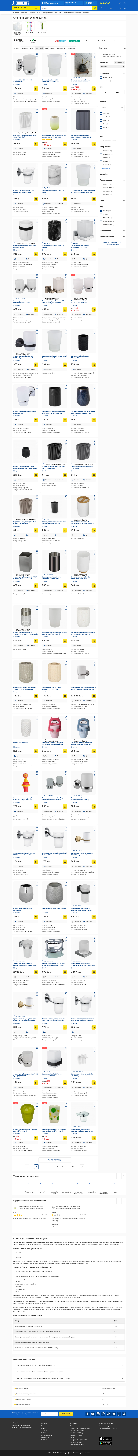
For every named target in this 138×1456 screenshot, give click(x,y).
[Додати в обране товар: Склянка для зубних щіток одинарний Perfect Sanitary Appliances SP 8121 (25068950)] (94, 772)
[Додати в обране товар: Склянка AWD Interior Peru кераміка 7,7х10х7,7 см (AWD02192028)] (37, 661)
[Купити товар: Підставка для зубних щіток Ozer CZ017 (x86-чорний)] (65, 475)
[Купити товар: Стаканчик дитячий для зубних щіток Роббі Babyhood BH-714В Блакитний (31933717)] (94, 751)
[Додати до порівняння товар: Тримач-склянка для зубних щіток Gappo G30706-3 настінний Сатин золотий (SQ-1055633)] (37, 996)
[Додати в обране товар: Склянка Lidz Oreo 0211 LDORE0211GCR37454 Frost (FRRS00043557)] (65, 54)
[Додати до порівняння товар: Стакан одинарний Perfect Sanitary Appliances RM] (37, 388)
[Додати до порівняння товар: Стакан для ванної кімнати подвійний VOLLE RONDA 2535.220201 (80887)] (37, 278)
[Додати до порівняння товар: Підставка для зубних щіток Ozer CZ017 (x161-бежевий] (37, 499)
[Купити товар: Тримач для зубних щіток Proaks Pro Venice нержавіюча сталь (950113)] (94, 696)
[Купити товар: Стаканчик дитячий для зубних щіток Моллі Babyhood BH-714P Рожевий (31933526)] (65, 751)
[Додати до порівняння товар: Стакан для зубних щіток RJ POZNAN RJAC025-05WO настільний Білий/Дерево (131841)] (94, 554)
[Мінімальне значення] (106, 92)
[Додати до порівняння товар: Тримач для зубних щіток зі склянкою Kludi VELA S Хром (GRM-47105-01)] (37, 941)
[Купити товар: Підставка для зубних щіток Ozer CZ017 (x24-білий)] (36, 144)
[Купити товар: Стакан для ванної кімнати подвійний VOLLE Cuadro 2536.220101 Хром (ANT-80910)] (94, 254)
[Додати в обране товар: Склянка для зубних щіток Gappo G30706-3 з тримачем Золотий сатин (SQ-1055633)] (94, 827)
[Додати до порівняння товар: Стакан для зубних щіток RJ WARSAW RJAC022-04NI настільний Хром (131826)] (37, 609)
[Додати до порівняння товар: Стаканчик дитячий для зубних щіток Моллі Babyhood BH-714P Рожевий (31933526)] (65, 720)
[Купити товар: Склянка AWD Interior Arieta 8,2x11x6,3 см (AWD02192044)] (94, 144)
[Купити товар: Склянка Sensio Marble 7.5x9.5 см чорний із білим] (36, 254)
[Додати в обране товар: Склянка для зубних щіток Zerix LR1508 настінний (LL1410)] (37, 827)
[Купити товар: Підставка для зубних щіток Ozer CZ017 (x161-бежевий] (36, 530)
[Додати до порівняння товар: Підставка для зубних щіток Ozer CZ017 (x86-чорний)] (65, 444)
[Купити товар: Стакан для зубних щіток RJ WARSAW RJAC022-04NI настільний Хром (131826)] (36, 641)
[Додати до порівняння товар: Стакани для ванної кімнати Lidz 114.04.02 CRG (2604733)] (94, 278)
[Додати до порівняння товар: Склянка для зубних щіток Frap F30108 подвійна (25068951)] (65, 775)
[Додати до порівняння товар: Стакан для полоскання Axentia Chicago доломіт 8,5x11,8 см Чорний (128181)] (37, 444)
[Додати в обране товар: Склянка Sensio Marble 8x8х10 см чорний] (65, 220)
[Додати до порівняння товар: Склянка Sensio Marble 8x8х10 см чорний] (65, 223)
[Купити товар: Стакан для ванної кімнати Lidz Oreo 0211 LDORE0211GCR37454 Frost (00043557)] (94, 199)
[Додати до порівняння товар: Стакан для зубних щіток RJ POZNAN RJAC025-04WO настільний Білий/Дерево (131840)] (94, 499)
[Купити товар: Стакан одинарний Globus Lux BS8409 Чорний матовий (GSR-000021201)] (36, 365)
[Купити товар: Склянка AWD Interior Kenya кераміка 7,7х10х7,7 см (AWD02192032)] (65, 696)
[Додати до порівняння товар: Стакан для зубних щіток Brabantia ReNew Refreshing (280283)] (65, 499)
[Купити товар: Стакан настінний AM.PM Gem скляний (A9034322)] (65, 1082)
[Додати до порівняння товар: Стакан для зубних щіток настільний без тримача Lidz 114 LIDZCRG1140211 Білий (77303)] (65, 333)
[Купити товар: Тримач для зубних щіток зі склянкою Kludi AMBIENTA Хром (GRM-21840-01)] (94, 1138)
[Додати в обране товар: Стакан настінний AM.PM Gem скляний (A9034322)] (65, 1048)
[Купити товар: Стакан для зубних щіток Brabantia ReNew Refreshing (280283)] (65, 530)
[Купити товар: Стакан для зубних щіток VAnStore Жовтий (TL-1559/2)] (36, 1138)
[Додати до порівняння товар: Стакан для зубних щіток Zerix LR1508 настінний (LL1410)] (37, 167)
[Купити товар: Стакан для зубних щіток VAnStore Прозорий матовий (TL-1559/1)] (65, 1138)
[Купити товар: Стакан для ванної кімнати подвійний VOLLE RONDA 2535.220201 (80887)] (36, 309)
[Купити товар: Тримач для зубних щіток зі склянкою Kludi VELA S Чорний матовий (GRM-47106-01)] (94, 917)
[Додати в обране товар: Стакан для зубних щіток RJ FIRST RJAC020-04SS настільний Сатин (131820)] (37, 551)
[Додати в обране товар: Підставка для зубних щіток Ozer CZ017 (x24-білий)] (37, 109)
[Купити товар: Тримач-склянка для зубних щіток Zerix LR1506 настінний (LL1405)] (65, 1027)
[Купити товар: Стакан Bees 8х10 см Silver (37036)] (65, 917)
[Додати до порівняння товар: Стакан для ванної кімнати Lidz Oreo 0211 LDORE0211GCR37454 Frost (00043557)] (94, 167)
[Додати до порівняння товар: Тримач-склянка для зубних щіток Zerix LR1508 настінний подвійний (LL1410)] (94, 996)
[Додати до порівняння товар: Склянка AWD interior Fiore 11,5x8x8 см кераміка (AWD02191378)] (65, 112)
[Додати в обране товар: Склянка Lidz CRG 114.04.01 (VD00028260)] (37, 54)
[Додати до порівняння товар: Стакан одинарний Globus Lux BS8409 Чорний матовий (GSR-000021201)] (37, 333)
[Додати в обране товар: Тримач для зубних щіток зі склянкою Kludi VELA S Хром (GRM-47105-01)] (37, 938)
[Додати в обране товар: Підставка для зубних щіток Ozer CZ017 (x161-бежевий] (37, 496)
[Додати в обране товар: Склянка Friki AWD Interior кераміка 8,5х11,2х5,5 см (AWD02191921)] (94, 385)
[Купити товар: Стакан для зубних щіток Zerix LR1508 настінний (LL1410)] (36, 199)
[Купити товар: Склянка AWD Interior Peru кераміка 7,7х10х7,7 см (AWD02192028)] (36, 696)
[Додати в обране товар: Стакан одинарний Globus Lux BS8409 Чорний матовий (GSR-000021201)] (37, 330)
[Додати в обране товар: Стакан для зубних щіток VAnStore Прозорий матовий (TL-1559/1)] (65, 1103)
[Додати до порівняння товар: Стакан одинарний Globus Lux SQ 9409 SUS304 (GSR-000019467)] (65, 278)
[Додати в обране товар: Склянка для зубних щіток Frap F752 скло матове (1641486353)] (65, 606)
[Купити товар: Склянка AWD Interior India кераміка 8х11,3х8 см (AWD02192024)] (94, 641)
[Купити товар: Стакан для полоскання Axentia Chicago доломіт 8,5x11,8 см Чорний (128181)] (36, 475)
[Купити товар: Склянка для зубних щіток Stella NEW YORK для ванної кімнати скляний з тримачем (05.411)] (94, 1082)
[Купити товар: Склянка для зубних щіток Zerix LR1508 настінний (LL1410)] (36, 862)
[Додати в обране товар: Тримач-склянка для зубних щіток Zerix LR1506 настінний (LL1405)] (65, 993)
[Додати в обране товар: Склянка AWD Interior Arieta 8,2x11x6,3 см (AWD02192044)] (94, 109)
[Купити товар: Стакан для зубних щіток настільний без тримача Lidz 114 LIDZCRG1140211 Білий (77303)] (65, 365)
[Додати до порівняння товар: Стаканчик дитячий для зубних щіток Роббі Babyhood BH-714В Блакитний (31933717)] (94, 720)
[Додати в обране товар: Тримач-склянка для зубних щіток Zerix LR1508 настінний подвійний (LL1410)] (94, 993)
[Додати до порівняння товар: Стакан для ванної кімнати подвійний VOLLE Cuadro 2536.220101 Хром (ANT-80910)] (94, 223)
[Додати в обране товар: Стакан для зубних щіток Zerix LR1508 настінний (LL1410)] (37, 164)
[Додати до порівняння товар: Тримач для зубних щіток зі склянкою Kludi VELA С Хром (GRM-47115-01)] (94, 941)
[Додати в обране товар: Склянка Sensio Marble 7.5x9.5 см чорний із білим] (37, 220)
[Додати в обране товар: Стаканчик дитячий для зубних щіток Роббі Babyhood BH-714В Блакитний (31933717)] (94, 717)
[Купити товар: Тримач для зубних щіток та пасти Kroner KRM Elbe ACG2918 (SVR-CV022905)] (65, 972)
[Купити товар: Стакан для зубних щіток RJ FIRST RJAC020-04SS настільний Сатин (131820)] (36, 585)
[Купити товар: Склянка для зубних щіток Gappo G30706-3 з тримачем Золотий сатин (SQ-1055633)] (94, 862)
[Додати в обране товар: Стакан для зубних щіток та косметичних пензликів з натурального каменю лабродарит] (94, 54)
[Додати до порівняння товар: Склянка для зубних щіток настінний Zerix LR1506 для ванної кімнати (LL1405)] (65, 830)
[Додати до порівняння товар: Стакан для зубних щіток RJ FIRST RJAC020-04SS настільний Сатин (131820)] (37, 554)
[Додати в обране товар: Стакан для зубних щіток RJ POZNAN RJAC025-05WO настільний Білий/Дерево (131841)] (94, 551)
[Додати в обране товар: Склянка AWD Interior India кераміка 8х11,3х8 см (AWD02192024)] (94, 606)
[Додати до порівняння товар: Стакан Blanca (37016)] (37, 720)
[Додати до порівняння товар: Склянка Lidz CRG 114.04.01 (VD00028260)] (37, 57)
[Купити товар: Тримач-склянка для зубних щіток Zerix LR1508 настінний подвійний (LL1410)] (94, 1027)
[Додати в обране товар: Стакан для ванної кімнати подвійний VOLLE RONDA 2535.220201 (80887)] (37, 275)
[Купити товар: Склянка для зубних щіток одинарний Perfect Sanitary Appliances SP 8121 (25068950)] (94, 806)
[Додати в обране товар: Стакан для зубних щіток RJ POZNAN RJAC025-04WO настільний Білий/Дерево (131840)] (94, 496)
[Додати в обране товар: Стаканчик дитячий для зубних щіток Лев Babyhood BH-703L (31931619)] (37, 772)
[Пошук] (94, 8)
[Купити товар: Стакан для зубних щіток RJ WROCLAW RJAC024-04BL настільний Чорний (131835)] (65, 585)
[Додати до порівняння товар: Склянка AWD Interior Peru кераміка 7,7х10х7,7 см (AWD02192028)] (37, 664)
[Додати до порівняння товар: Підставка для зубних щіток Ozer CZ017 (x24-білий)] (37, 112)
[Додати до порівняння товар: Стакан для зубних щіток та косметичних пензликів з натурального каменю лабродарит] (94, 57)
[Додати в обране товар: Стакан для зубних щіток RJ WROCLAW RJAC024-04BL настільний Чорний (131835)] (65, 551)
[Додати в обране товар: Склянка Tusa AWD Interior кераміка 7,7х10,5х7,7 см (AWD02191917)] (65, 385)
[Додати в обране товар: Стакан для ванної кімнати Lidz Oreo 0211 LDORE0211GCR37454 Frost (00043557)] (94, 164)
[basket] (122, 8)
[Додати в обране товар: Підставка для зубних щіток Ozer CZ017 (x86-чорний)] (65, 441)
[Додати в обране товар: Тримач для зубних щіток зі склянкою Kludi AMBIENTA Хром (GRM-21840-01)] (94, 1103)
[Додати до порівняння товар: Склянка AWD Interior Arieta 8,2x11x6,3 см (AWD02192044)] (94, 112)
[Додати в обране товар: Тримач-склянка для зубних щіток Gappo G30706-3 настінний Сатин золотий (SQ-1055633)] (37, 993)
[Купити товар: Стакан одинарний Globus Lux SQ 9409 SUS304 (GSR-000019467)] (65, 309)
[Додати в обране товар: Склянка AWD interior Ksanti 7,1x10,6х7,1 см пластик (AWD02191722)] (94, 330)
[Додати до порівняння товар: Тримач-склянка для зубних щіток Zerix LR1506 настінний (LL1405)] (65, 996)
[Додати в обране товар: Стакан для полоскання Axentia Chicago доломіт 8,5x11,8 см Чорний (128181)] (37, 441)
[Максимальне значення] (118, 92)
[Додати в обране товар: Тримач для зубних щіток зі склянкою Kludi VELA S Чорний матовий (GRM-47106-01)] (94, 882)
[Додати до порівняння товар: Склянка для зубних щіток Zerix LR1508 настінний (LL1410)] (37, 830)
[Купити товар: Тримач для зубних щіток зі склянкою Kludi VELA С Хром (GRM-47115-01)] (94, 972)
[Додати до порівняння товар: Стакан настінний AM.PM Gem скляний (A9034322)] (65, 1051)
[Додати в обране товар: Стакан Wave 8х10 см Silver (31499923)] (37, 882)
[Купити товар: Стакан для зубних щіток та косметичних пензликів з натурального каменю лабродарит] (94, 88)
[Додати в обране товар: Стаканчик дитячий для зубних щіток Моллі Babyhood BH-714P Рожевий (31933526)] (65, 717)
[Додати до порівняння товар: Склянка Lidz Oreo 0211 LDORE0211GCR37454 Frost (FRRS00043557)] (65, 57)
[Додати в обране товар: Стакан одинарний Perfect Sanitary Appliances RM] (37, 385)
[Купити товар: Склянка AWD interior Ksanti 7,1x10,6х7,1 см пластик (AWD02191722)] (94, 365)
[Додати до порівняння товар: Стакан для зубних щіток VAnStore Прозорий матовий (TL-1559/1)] (65, 1106)
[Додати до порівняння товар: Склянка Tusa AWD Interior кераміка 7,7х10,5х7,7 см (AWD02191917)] (65, 388)
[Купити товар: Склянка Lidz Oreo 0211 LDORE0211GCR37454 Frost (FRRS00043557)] (65, 88)
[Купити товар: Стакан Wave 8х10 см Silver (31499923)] (36, 917)
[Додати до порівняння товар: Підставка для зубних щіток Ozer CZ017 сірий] (94, 444)
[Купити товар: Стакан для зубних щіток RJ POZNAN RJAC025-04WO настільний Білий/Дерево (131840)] (94, 530)
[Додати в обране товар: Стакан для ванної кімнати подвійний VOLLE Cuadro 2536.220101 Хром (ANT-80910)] (94, 220)
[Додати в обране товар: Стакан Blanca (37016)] (37, 717)
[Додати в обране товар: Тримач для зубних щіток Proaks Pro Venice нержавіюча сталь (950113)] (94, 661)
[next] (123, 1176)
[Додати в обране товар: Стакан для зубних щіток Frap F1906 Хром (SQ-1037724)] (37, 1048)
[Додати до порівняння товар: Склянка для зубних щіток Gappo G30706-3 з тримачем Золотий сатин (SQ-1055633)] (94, 830)
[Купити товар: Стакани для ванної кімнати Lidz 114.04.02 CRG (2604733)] (94, 309)
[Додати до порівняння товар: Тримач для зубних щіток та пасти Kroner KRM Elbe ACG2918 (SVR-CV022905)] (65, 941)
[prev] (118, 1176)
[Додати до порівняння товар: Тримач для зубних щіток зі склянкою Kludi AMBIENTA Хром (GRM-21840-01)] (94, 1106)
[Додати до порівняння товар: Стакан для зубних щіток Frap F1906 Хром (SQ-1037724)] (37, 1051)
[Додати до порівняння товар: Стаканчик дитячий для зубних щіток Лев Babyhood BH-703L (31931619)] (37, 775)
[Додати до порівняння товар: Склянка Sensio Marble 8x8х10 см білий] (65, 167)
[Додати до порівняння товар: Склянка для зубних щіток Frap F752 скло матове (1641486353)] (65, 609)
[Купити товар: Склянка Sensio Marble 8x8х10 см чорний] (65, 254)
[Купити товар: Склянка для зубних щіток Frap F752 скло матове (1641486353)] (65, 641)
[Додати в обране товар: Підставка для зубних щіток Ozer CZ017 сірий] (94, 441)
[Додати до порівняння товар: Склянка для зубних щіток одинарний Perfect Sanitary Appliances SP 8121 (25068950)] (94, 775)
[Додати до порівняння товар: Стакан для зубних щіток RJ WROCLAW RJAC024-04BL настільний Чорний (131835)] (65, 554)
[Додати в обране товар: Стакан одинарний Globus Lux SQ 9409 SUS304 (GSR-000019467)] (65, 275)
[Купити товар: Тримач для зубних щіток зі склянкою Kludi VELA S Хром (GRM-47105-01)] (36, 972)
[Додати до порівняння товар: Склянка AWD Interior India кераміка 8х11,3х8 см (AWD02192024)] (94, 609)
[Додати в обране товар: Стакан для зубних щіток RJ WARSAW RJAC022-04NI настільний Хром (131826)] (37, 606)
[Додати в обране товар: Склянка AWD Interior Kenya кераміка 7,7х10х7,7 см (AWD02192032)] (65, 661)
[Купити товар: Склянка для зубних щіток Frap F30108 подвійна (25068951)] (65, 806)
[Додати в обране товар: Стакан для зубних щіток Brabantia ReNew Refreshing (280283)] (65, 496)
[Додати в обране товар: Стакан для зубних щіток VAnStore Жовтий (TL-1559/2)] (37, 1103)
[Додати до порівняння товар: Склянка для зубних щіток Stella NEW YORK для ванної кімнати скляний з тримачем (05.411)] (94, 1051)
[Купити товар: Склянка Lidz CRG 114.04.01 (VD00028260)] (36, 88)
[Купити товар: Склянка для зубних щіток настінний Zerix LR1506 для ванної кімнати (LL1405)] (65, 862)
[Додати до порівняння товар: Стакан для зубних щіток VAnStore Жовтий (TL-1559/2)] (37, 1106)
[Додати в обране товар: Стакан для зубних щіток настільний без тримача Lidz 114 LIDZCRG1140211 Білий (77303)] (65, 330)
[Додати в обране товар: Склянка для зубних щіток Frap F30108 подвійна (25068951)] (65, 772)
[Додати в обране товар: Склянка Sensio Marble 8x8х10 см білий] (65, 164)
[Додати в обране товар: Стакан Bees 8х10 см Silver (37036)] (65, 882)
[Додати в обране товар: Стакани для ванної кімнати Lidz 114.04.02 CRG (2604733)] (94, 275)
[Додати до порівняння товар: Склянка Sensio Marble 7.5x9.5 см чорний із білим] (37, 223)
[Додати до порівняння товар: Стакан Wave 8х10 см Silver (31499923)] (37, 885)
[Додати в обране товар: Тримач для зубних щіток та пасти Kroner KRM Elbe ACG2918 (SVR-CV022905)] (65, 938)
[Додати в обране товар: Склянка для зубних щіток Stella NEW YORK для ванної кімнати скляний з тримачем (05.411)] (94, 1048)
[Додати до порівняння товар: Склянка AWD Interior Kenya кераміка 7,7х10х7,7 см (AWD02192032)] (65, 664)
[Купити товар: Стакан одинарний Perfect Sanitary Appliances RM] (36, 420)
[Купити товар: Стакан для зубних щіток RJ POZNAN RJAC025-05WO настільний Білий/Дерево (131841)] (94, 585)
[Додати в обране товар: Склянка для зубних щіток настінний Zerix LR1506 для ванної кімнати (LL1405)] (65, 827)
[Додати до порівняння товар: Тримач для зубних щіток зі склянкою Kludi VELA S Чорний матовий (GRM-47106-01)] (94, 885)
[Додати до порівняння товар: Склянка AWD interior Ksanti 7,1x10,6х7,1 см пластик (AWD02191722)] (94, 333)
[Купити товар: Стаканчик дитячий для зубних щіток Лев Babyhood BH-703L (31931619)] (36, 806)
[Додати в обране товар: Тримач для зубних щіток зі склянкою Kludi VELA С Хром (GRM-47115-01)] (94, 938)
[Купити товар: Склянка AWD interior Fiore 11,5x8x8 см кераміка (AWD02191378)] (65, 144)
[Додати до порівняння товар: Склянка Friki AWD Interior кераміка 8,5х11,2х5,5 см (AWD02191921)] (94, 388)
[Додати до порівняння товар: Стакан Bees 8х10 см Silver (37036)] (65, 885)
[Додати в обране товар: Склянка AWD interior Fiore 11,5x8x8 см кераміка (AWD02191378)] (65, 109)
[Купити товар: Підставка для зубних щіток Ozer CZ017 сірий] (94, 475)
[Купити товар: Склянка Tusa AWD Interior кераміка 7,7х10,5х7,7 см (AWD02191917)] (65, 420)
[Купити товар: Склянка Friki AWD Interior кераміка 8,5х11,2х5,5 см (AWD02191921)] (94, 420)
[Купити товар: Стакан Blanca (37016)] (36, 751)
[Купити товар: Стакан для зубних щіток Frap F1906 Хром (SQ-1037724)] (36, 1082)
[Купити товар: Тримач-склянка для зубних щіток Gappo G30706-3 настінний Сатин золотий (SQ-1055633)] (36, 1027)
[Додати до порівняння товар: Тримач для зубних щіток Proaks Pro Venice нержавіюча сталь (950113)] (94, 664)
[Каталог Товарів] (26, 8)
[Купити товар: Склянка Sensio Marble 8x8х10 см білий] (65, 199)
